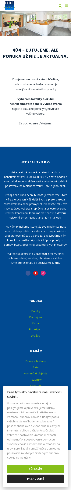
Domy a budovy (35, 361)
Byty (36, 367)
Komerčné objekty (35, 373)
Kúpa (35, 323)
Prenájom (35, 317)
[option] (35, 23)
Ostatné (35, 385)
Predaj (35, 311)
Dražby (35, 335)
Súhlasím (35, 469)
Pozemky (36, 379)
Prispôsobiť (35, 478)
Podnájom (35, 329)
